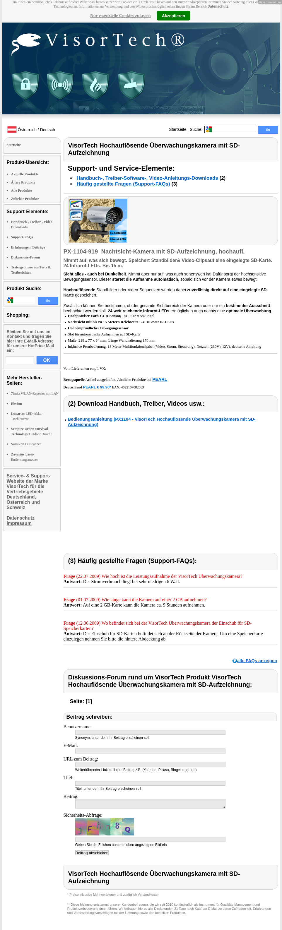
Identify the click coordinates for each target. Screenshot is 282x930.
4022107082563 (132, 387)
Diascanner (26, 444)
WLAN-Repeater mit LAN (35, 393)
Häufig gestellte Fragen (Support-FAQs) (123, 184)
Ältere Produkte (23, 182)
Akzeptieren (173, 15)
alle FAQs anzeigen (257, 660)
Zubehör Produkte (25, 199)
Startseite (177, 129)
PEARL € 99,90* (97, 387)
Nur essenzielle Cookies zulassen (120, 15)
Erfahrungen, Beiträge (28, 247)
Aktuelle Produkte (25, 174)
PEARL (159, 379)
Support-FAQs (22, 237)
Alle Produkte (21, 191)
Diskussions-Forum (25, 257)
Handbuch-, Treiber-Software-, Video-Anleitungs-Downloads (147, 178)
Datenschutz (218, 6)
